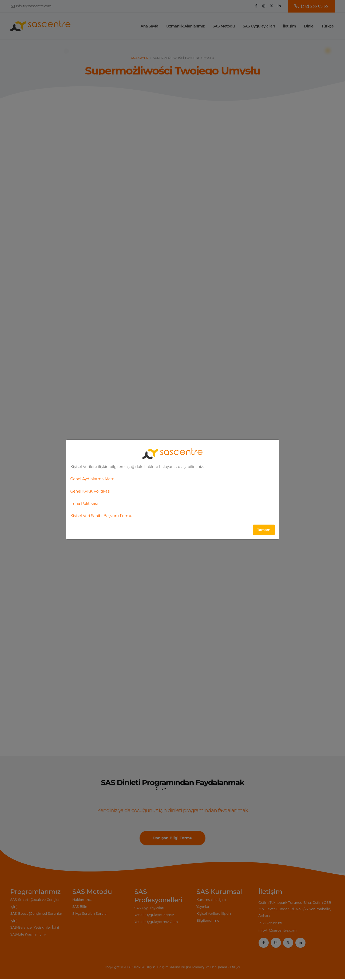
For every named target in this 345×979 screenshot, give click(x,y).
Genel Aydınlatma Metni (93, 479)
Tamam (264, 530)
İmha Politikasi (84, 503)
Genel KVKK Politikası (90, 491)
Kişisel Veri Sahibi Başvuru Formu (101, 515)
